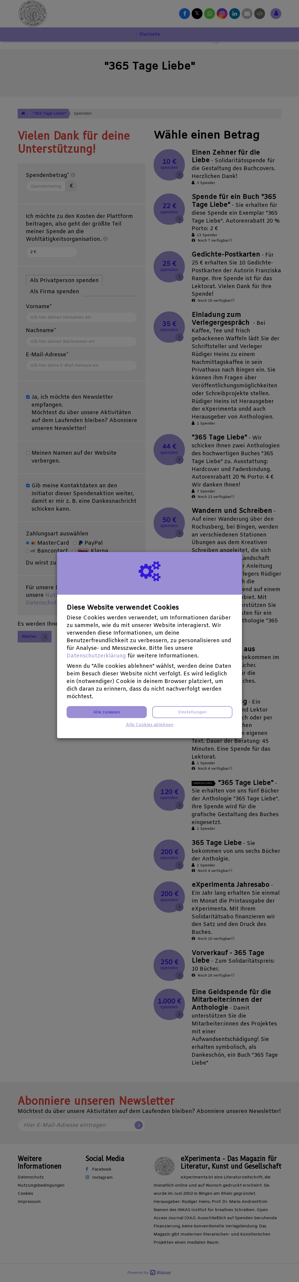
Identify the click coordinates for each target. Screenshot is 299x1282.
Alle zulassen (106, 712)
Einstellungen (192, 712)
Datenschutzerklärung (96, 656)
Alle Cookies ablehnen (149, 725)
